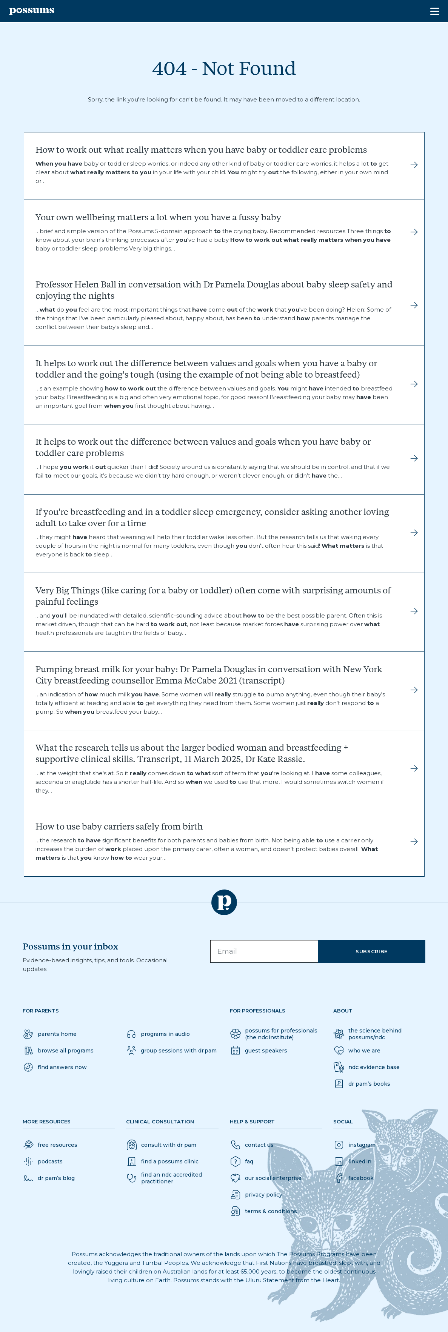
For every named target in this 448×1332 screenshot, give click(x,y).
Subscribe (372, 951)
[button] (55, 1067)
